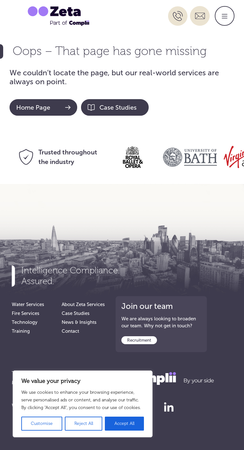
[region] (82, 404)
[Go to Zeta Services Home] (58, 15)
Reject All (83, 423)
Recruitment (139, 340)
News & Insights (79, 322)
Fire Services (25, 313)
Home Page (43, 107)
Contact (70, 331)
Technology (24, 322)
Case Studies (112, 107)
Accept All (124, 423)
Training (21, 331)
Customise (42, 423)
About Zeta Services (83, 304)
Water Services (28, 304)
